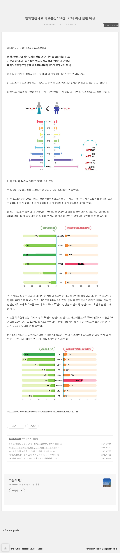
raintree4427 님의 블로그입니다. (24, 484)
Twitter (17, 549)
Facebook (25, 549)
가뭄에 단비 (16, 480)
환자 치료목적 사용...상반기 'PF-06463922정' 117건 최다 (34, 444)
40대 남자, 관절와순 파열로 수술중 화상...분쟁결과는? (32, 448)
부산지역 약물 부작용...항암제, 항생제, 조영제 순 (30, 451)
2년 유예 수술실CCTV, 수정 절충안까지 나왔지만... (31, 458)
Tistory (98, 549)
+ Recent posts (11, 530)
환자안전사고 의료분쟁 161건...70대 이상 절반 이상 (60, 18)
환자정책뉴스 (15, 438)
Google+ (40, 549)
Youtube (33, 549)
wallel (115, 549)
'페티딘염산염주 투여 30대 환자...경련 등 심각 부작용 (32, 455)
